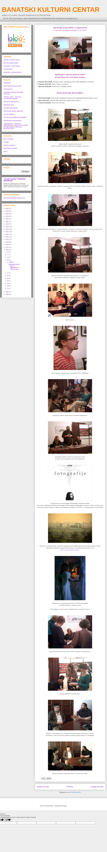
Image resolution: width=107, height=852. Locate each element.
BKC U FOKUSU (8, 139)
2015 (7, 237)
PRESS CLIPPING (9, 145)
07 (8, 273)
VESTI (5, 151)
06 (8, 275)
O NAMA (6, 142)
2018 (7, 229)
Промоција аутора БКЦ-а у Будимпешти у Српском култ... (14, 267)
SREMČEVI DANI (9, 105)
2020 (7, 224)
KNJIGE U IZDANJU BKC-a (12, 60)
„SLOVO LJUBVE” (9, 114)
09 (8, 260)
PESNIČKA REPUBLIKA (11, 108)
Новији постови (43, 787)
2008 (7, 294)
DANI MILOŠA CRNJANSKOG (13, 120)
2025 (7, 211)
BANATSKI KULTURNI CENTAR (51, 9)
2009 (7, 292)
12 (8, 252)
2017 (7, 232)
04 (8, 281)
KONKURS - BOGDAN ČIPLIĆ (13, 72)
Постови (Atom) (76, 792)
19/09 (10, 262)
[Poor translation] (8, 820)
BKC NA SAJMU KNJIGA (11, 63)
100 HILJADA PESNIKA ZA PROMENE (15, 117)
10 (8, 257)
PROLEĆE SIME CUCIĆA (11, 102)
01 (8, 288)
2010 (7, 250)
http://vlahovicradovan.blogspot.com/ (14, 198)
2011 (7, 247)
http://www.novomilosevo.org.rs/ (70, 550)
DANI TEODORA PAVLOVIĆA (12, 86)
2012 (7, 244)
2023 (7, 216)
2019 (7, 226)
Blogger (64, 806)
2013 (7, 242)
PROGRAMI (7, 83)
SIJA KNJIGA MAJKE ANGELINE (13, 111)
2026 (7, 208)
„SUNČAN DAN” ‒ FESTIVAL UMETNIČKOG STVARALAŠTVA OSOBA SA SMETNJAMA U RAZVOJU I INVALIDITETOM (16, 126)
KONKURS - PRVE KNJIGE (12, 66)
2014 (7, 239)
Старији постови (96, 787)
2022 (7, 219)
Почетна (69, 787)
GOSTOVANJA (8, 89)
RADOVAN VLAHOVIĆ (10, 148)
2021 (7, 221)
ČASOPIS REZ (8, 69)
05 (8, 278)
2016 (7, 234)
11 (8, 254)
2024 (7, 214)
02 (8, 286)
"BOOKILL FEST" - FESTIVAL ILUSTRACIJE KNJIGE (12, 97)
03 (8, 283)
